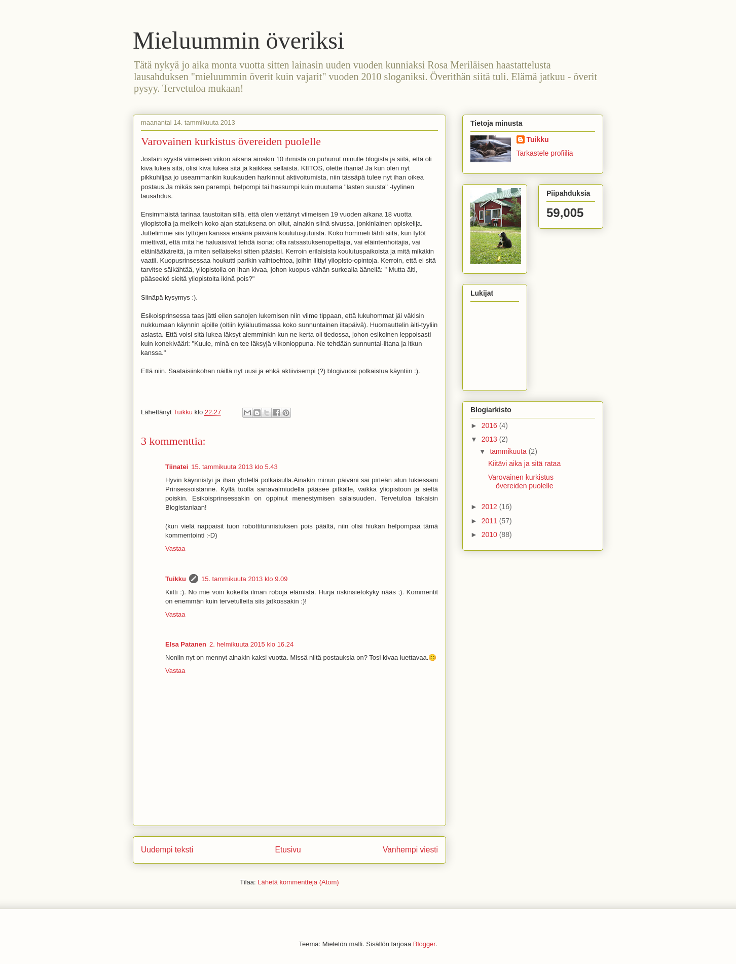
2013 (490, 439)
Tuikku (175, 579)
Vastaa (175, 548)
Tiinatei (176, 467)
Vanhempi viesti (410, 849)
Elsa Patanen (185, 644)
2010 (490, 534)
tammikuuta (509, 451)
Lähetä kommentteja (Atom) (298, 882)
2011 (490, 521)
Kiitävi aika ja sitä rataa (524, 463)
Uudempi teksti (167, 849)
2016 (490, 425)
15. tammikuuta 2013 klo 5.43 (234, 467)
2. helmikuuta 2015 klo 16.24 (251, 644)
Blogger (424, 944)
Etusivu (288, 849)
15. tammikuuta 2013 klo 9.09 (244, 579)
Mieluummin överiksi (238, 40)
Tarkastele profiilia (545, 153)
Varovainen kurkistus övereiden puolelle (521, 481)
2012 (490, 507)
